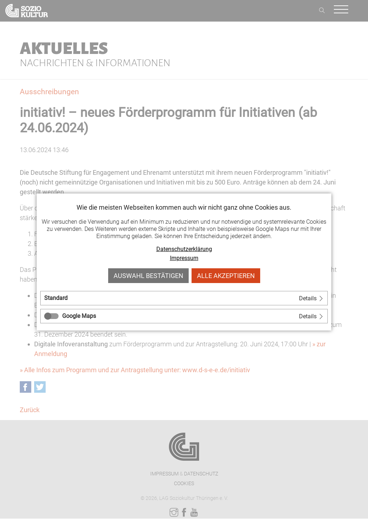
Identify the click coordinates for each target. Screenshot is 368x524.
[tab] (184, 298)
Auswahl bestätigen (148, 275)
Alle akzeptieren (226, 275)
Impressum (184, 258)
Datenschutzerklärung (184, 249)
